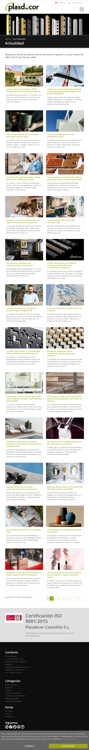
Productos (9, 688)
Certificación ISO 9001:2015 (15, 696)
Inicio (8, 39)
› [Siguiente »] (82, 598)
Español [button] (60, 3)
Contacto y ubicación (13, 693)
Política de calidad (12, 698)
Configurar (29, 746)
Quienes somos (11, 685)
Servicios (8, 690)
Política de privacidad (13, 701)
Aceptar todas (68, 746)
